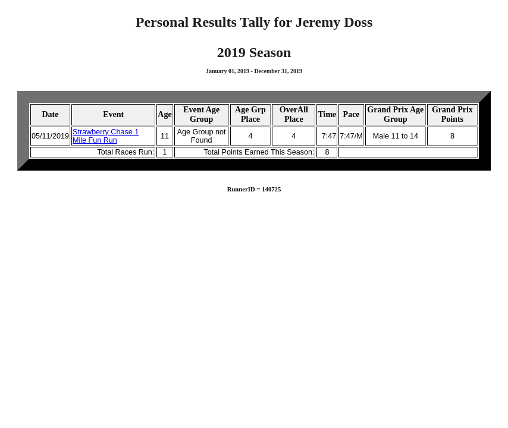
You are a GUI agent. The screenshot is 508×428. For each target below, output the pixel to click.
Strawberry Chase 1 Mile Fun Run (106, 136)
